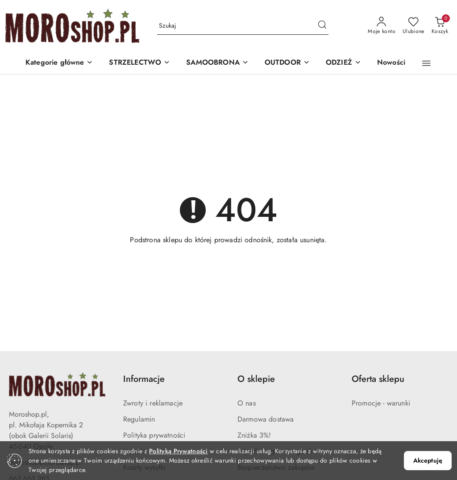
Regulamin (139, 419)
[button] (59, 63)
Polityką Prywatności (178, 451)
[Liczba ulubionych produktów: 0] (413, 26)
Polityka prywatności (154, 435)
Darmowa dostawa (265, 419)
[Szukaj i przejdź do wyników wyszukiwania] (322, 26)
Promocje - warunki (381, 403)
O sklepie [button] (256, 378)
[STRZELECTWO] (139, 63)
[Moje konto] (381, 26)
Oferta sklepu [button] (378, 378)
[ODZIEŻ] (343, 63)
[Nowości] (391, 63)
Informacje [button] (144, 378)
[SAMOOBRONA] (217, 63)
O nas (246, 403)
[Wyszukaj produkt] (242, 26)
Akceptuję (427, 460)
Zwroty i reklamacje (153, 403)
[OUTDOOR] (287, 63)
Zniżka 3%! (254, 435)
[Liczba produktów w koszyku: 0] (440, 26)
